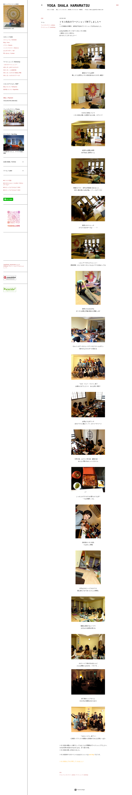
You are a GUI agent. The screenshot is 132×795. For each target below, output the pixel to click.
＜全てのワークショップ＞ (10, 64)
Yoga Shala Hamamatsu (68, 5)
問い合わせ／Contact (8, 53)
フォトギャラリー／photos (48, 25)
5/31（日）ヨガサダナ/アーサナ (11, 75)
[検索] (117, 5)
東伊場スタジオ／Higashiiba (10, 89)
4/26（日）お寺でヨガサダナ (11, 67)
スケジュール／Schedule (9, 39)
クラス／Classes (7, 45)
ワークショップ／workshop (48, 27)
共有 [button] (42, 18)
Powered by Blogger (80, 790)
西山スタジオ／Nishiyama (10, 86)
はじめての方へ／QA (8, 50)
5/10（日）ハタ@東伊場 (9, 70)
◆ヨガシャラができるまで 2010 (11, 187)
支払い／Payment (8, 98)
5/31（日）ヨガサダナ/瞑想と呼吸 (12, 72)
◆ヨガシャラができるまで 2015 (11, 190)
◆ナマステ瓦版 (7, 180)
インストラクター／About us (11, 48)
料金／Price (6, 42)
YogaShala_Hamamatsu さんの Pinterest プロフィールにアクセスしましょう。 (13, 266)
